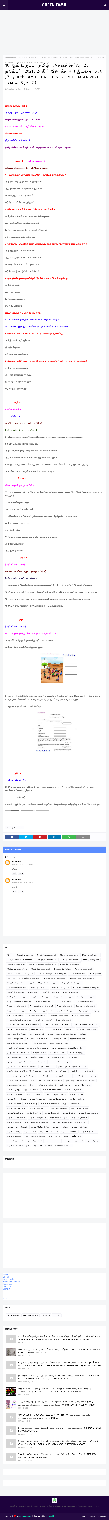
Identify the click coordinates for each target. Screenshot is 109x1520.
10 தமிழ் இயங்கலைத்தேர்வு (46, 960)
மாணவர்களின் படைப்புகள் (59, 1062)
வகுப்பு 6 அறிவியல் (31, 1090)
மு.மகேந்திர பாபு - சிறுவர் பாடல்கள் (21, 1080)
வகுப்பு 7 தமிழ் (30, 1132)
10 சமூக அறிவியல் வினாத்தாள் (19, 960)
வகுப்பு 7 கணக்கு (14, 1132)
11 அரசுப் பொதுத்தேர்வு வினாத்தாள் (42, 964)
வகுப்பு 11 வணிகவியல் (50, 1104)
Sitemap (7, 1277)
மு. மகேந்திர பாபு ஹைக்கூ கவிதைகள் (22, 1067)
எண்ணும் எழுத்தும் (37, 1034)
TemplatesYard (25, 1516)
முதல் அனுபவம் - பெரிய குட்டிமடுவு (80, 1080)
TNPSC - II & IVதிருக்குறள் (17, 1029)
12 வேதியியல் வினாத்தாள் (17, 997)
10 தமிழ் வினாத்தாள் (19, 57)
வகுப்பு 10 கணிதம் (34, 1094)
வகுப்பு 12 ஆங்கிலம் (59, 1108)
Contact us (8, 1289)
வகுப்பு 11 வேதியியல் (71, 1104)
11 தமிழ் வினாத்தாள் (77, 974)
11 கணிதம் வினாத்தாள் (83, 969)
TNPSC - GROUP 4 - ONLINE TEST (86, 1025)
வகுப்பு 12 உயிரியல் (15, 1113)
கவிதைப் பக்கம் (60, 1039)
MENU (5, 1298)
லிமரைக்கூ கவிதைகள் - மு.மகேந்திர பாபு (55, 1085)
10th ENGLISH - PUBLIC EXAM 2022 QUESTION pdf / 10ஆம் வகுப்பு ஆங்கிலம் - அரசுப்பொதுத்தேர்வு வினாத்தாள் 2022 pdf (55, 1416)
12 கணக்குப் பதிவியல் (38, 988)
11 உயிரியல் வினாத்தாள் (40, 969)
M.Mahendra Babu (14, 89)
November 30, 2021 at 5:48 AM (22, 882)
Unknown (17, 861)
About (92, 1516)
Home (7, 57)
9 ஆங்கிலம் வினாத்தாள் (58, 1015)
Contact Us (102, 1516)
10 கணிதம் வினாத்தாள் (69, 955)
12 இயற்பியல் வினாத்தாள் (72, 983)
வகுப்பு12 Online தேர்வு (43, 1146)
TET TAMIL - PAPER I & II (61, 1025)
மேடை (32, 1085)
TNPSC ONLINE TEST (54, 1029)
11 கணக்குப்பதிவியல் (62, 969)
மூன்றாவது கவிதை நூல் (16, 1085)
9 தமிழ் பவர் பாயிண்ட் (43, 1020)
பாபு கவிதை (72, 1057)
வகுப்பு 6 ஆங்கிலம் (79, 1118)
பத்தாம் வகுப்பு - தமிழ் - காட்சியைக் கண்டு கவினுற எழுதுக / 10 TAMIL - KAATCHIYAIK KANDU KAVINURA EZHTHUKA (59, 1351)
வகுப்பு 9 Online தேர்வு (73, 1136)
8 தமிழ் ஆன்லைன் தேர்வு (89, 1011)
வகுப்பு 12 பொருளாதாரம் (88, 1113)
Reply (15, 873)
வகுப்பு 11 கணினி (14, 1104)
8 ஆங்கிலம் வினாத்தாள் (16, 1011)
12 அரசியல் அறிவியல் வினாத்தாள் (20, 983)
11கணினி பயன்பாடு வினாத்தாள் (82, 978)
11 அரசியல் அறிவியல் (16, 964)
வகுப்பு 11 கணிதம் (77, 1099)
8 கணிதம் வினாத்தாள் (39, 1011)
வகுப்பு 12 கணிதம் (34, 1113)
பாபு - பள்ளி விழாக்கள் (34, 1057)
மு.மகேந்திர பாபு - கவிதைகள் (81, 1071)
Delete (21, 873)
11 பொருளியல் (95, 974)
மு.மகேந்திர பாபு (47, 1067)
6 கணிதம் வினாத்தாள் (85, 997)
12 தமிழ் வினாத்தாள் (70, 992)
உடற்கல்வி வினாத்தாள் (16, 1034)
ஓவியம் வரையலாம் (15, 1039)
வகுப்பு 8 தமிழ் (54, 1136)
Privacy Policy (9, 1279)
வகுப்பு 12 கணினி (52, 1113)
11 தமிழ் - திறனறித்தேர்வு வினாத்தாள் (51, 974)
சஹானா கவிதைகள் (77, 1039)
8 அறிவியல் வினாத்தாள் (85, 1006)
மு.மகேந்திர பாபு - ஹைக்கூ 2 (50, 1080)
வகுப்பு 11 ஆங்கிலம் (37, 1099)
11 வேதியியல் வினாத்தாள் (29, 978)
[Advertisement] (54, 31)
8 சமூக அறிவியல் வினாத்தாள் (63, 1011)
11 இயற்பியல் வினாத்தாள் (17, 969)
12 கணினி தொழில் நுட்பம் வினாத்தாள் (22, 992)
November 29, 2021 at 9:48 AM (22, 864)
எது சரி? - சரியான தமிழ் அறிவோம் (62, 1034)
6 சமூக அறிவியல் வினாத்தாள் (19, 1001)
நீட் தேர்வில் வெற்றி (57, 1053)
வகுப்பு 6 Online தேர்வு (59, 1118)
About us (7, 1286)
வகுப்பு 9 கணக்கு (52, 1141)
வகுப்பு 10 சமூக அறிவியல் (56, 1094)
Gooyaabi (50, 1516)
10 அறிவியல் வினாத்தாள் (23, 955)
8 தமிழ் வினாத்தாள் (15, 1015)
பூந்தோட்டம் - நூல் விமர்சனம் (19, 1062)
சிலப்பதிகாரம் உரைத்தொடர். (18, 1043)
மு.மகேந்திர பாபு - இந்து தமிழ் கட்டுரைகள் (24, 1071)
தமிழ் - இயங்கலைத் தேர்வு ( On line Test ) (68, 1048)
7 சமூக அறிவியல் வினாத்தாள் (41, 1006)
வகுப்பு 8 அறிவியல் (69, 1132)
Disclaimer (8, 1284)
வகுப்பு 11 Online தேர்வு (16, 1099)
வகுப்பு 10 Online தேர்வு (52, 1090)
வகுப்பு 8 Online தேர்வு (49, 1132)
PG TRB (45, 1025)
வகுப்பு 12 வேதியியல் (38, 1108)
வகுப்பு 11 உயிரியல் (83, 1085)
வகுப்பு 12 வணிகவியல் (16, 1118)
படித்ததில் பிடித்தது (76, 1053)
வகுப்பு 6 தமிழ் (81, 1122)
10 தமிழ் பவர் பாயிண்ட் (70, 960)
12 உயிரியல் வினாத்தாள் (16, 988)
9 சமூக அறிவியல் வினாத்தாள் (19, 1020)
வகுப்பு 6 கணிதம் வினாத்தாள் (36, 1122)
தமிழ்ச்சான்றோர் (39, 1053)
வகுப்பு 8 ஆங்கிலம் (88, 1132)
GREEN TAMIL (54, 4)
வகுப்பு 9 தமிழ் (92, 1141)
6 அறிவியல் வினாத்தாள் (41, 997)
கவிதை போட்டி (43, 1039)
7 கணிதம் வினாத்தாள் (62, 1001)
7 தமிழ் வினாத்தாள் (64, 1006)
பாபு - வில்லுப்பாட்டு (55, 1057)
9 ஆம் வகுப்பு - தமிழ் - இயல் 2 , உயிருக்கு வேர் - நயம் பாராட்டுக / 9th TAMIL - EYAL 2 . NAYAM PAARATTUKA (60, 1429)
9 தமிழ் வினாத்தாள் (63, 1020)
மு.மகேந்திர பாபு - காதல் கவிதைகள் (21, 1076)
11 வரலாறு (11, 978)
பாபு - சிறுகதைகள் (14, 1057)
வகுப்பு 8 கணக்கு (14, 1136)
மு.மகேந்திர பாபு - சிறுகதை (85, 1076)
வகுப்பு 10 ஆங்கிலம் (15, 1094)
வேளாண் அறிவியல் (63, 1146)
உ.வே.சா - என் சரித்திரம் (86, 1029)
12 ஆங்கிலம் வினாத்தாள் (48, 983)
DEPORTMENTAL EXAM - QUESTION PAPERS (23, 1025)
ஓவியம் (82, 1034)
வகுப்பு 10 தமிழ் (76, 1094)
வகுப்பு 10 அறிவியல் (73, 1090)
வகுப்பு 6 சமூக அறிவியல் (62, 1122)
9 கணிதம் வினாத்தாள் (80, 1015)
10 (8, 955)
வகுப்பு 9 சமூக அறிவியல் (73, 1141)
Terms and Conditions (13, 1282)
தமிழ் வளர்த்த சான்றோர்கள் (18, 1053)
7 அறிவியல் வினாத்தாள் (84, 1001)
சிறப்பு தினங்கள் (40, 1043)
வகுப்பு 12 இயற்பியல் (79, 1108)
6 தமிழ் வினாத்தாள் (42, 1001)
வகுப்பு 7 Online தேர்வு (40, 1127)
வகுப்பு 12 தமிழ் (13, 1090)
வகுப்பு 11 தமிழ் (31, 1104)
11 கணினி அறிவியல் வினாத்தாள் (20, 974)
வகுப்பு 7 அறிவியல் (60, 1127)
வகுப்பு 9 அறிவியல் (15, 1141)
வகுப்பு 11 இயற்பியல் (57, 1099)
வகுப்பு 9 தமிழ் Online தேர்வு (18, 1146)
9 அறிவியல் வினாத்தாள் (36, 1015)
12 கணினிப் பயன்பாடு (50, 992)
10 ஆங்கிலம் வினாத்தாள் (46, 955)
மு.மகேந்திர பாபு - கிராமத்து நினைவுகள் (55, 1076)
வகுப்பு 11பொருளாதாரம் (17, 1108)
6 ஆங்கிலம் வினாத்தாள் (63, 997)
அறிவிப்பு (69, 1029)
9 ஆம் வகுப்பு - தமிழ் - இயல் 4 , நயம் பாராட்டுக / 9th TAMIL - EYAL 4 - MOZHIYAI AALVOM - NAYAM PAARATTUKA (57, 1456)
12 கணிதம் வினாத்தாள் (60, 988)
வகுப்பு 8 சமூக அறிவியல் (35, 1136)
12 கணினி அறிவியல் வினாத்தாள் (86, 988)
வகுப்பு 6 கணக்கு (14, 1122)
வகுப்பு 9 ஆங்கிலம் (34, 1141)
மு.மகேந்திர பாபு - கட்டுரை (55, 1071)
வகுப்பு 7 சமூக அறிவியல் (17, 1127)
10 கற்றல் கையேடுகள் (90, 955)
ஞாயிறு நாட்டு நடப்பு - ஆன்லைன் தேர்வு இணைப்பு (27, 1048)
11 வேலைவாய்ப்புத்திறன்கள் (54, 978)
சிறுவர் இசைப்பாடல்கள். (59, 1043)
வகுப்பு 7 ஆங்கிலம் (79, 1127)
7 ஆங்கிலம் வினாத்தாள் (16, 1006)
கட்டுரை (30, 1039)
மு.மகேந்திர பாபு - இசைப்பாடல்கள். (72, 1067)
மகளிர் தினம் (40, 1062)
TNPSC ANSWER (37, 1029)
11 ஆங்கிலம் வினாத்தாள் (69, 964)
